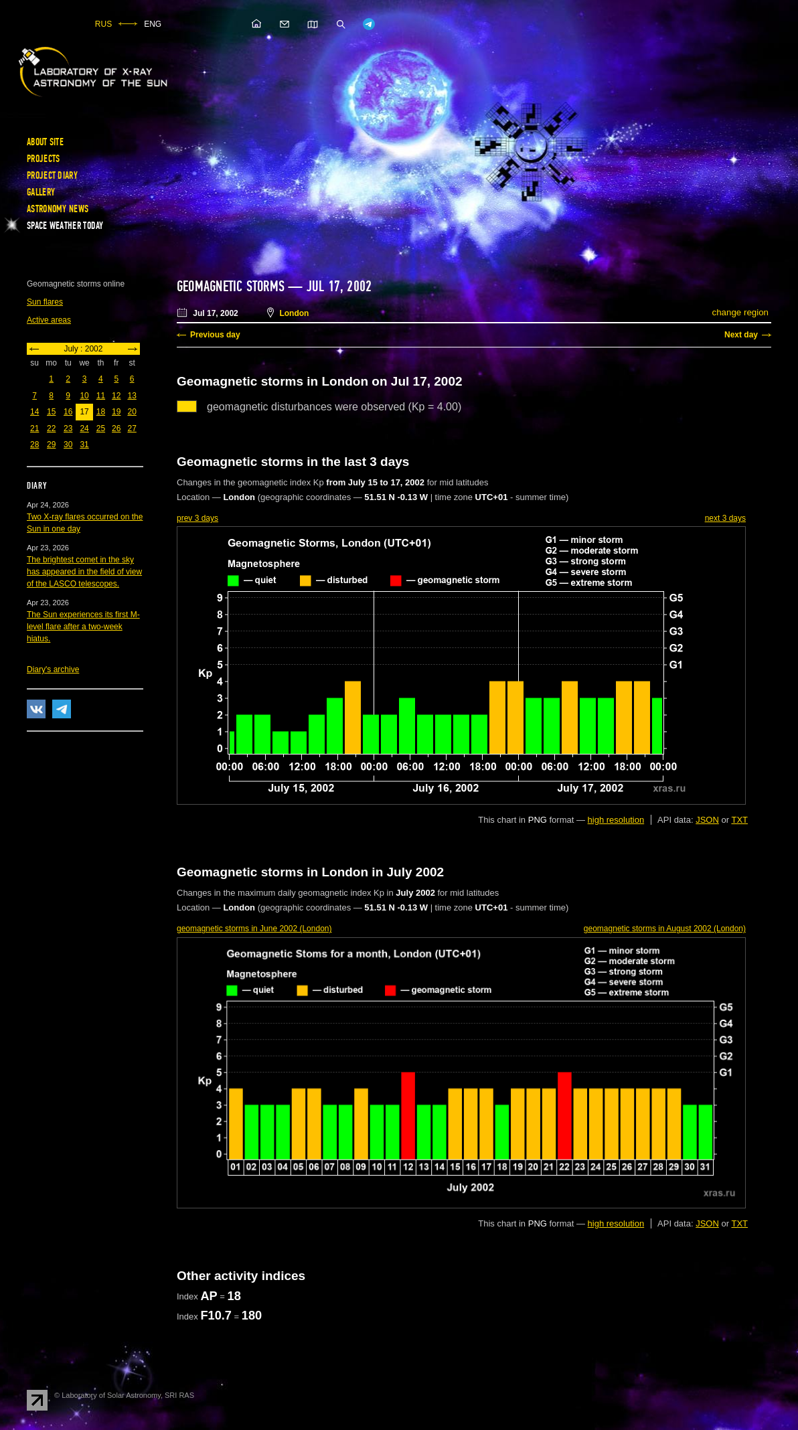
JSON (707, 820)
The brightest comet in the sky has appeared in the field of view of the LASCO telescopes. (84, 571)
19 (116, 411)
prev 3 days (197, 518)
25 (100, 428)
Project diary (52, 175)
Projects (43, 159)
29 (51, 444)
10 (84, 395)
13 (131, 395)
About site (45, 142)
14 (34, 411)
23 (68, 428)
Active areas (49, 320)
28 (34, 444)
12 (116, 395)
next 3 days (725, 518)
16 (68, 411)
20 (131, 411)
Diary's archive (53, 669)
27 (131, 428)
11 (100, 395)
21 (34, 428)
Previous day (215, 334)
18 (100, 411)
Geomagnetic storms (232, 286)
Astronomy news (57, 209)
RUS (103, 24)
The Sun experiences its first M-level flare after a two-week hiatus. (83, 626)
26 (116, 428)
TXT (739, 820)
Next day (741, 334)
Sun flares (45, 302)
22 (51, 428)
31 (84, 444)
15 (51, 411)
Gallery (41, 192)
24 (84, 428)
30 (68, 444)
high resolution (616, 820)
